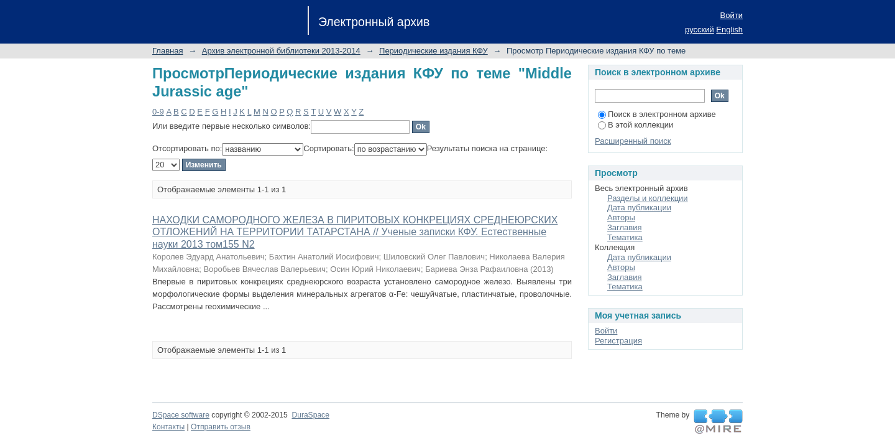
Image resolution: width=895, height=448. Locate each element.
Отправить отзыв (220, 426)
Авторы (621, 217)
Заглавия (624, 227)
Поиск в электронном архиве (657, 114)
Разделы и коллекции (647, 198)
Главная (167, 50)
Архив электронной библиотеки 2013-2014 (281, 50)
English (729, 29)
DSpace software (180, 415)
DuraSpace (310, 415)
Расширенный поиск (633, 141)
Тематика (625, 237)
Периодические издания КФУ (433, 50)
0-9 (158, 111)
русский (699, 29)
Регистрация (618, 340)
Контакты (168, 426)
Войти (731, 15)
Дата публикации (639, 207)
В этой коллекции (635, 124)
